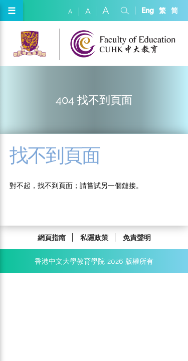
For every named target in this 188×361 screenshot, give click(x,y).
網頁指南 (52, 237)
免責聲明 (137, 237)
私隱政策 (94, 237)
